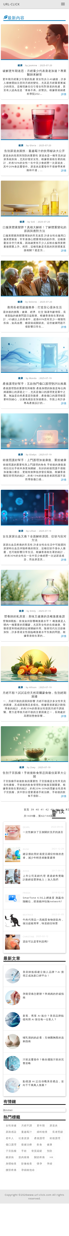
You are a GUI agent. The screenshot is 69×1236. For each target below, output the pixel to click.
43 (52, 809)
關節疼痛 (39, 1157)
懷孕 (39, 1163)
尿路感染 (11, 1131)
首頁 (26, 809)
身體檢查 (11, 1163)
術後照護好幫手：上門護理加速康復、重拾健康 (34, 460)
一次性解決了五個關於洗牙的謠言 (43, 832)
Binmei (8, 1110)
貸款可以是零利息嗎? (35, 941)
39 (32, 809)
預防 (49, 1150)
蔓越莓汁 (26, 1131)
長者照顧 (57, 1131)
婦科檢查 (42, 1131)
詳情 (63, 94)
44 (57, 809)
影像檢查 (26, 1163)
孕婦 (49, 1163)
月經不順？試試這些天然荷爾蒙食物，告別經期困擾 (34, 694)
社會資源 (24, 1138)
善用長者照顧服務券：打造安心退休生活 (34, 307)
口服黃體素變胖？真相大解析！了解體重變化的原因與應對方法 (34, 229)
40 (37, 809)
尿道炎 (54, 1125)
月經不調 (26, 1125)
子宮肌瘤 (11, 1150)
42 (47, 809)
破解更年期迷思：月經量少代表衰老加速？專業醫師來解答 (34, 72)
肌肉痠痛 (24, 1157)
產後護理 (39, 1138)
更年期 (41, 1125)
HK (51, 1157)
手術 (24, 1150)
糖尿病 (10, 1157)
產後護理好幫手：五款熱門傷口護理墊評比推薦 (34, 383)
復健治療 (26, 1144)
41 (42, 809)
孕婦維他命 (28, 1170)
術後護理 (55, 1138)
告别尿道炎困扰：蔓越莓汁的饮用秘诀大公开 (34, 151)
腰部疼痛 (11, 1170)
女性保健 (11, 1125)
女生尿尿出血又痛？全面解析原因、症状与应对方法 (34, 538)
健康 (49, 1144)
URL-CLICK (11, 4)
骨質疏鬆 (36, 1150)
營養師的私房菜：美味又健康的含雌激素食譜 (34, 616)
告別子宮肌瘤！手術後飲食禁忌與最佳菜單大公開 (34, 774)
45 (62, 809)
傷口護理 (11, 1144)
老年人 (10, 1138)
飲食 (39, 1144)
